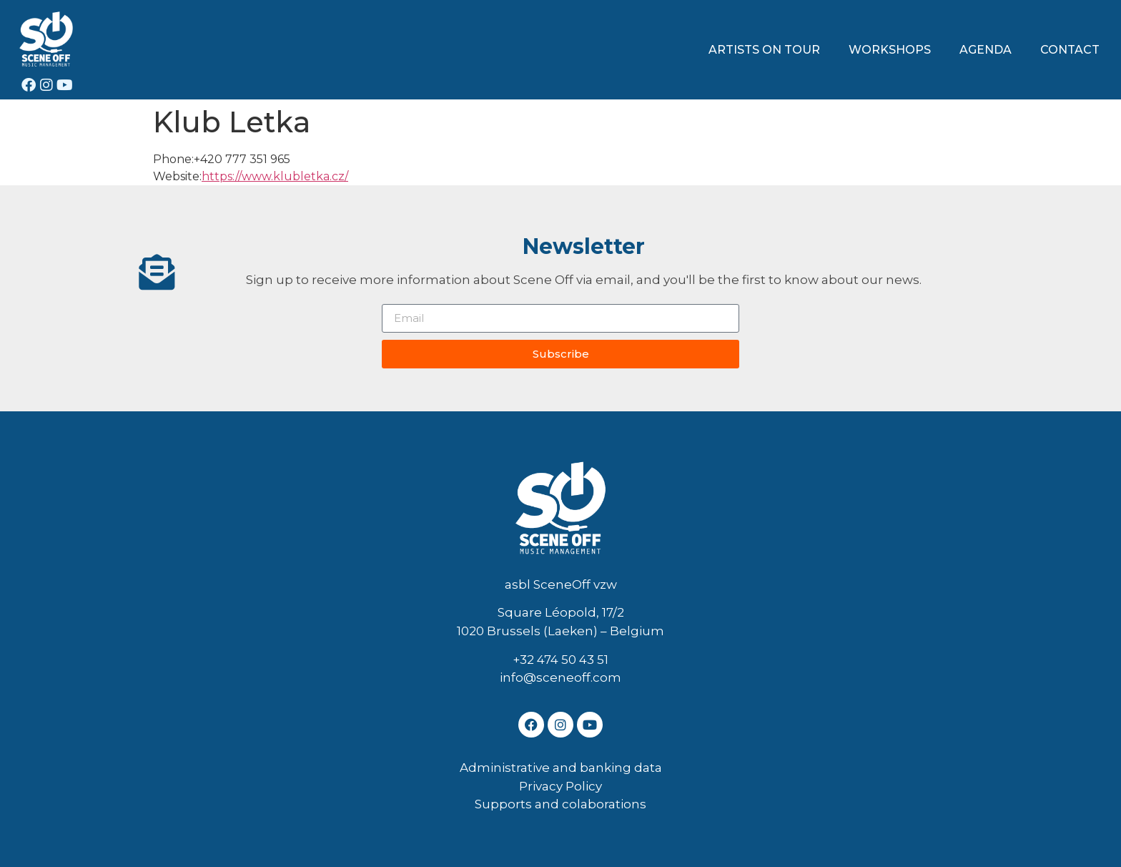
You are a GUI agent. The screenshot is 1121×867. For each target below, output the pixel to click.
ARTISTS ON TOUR (764, 50)
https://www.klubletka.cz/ (275, 176)
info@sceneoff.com (560, 677)
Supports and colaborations (560, 804)
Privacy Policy (560, 786)
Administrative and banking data (561, 767)
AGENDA (985, 50)
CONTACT (1070, 50)
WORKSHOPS (890, 50)
